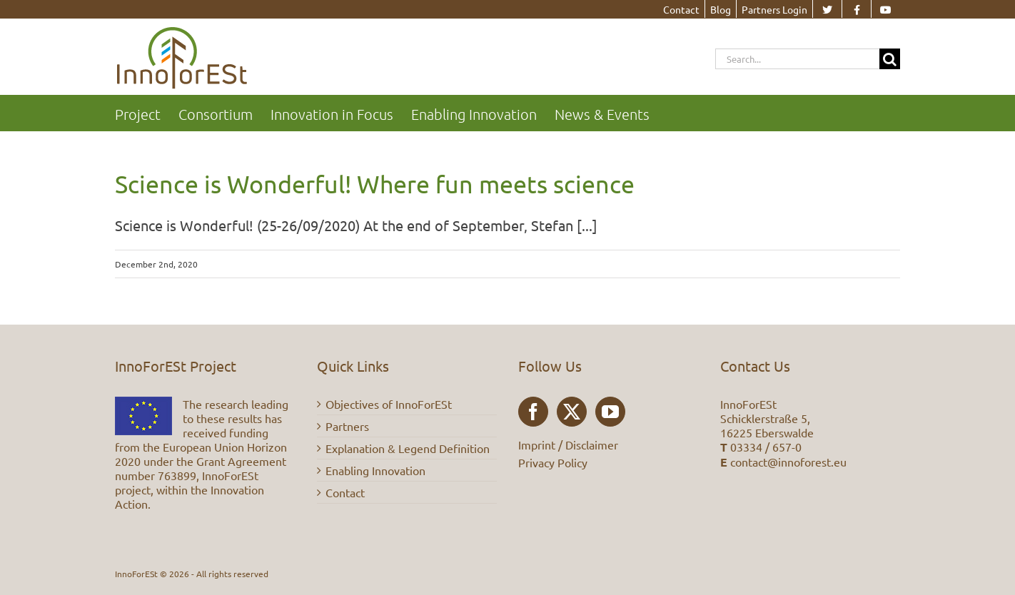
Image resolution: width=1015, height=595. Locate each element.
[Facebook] (533, 412)
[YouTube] (610, 412)
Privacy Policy (552, 462)
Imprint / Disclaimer (568, 444)
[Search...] (797, 59)
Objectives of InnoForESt (388, 404)
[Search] (889, 59)
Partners (347, 426)
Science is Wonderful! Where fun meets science (375, 184)
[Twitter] (572, 412)
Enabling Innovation (375, 470)
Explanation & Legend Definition (407, 448)
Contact (345, 492)
